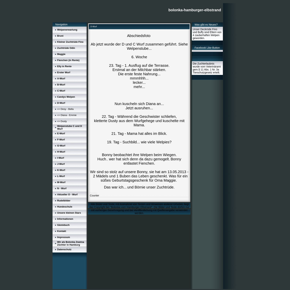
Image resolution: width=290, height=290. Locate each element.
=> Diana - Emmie (67, 115)
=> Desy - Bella (65, 109)
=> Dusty (62, 121)
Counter (94, 195)
